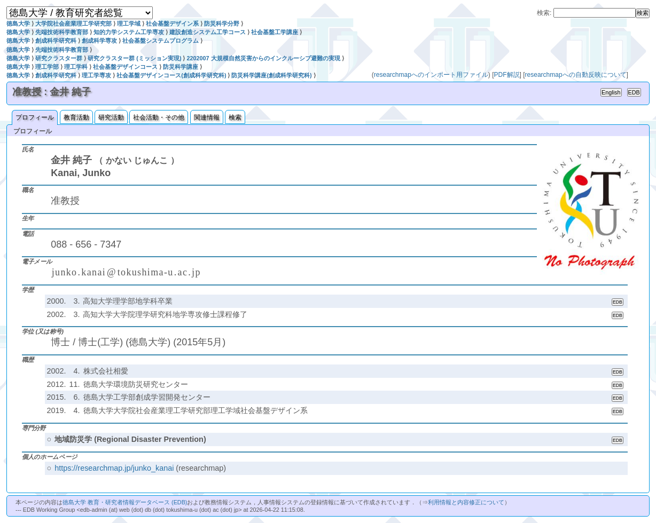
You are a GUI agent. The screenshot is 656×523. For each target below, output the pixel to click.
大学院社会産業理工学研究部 (73, 23)
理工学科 (76, 67)
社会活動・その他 (158, 117)
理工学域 (128, 23)
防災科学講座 (180, 67)
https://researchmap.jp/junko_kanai (114, 468)
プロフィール (34, 117)
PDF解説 (507, 74)
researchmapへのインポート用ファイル (431, 74)
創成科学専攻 (99, 40)
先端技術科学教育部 (61, 32)
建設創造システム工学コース (207, 32)
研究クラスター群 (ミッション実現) (134, 58)
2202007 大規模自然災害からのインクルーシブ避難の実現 (263, 58)
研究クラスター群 (58, 58)
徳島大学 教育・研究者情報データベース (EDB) (125, 502)
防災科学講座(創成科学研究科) (271, 75)
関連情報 (207, 117)
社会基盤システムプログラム (160, 40)
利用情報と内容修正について (466, 502)
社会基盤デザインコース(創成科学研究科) (171, 75)
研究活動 (111, 117)
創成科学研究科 (55, 40)
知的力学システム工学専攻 (128, 32)
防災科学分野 (221, 23)
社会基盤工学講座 (274, 32)
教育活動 (76, 117)
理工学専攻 (96, 75)
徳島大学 (18, 23)
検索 (235, 117)
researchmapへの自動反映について (576, 74)
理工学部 (47, 67)
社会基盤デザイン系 (172, 23)
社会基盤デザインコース (125, 67)
